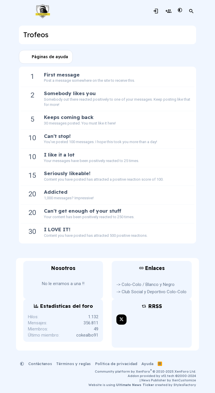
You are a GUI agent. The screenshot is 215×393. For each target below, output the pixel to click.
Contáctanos (40, 363)
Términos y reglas (73, 363)
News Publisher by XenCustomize (168, 380)
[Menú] (24, 11)
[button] (180, 10)
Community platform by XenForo (145, 371)
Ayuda (147, 363)
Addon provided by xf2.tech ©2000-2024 (162, 376)
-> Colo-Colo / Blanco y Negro (145, 284)
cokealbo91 (87, 335)
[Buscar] (191, 11)
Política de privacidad (116, 363)
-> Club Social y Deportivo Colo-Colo (151, 291)
